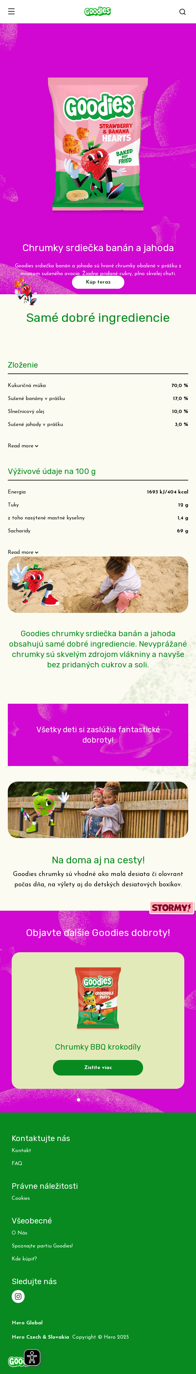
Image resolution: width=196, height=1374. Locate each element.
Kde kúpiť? (24, 1259)
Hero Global (27, 1323)
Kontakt (21, 1150)
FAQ (17, 1163)
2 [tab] (88, 1100)
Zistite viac (98, 1067)
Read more (20, 446)
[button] (182, 12)
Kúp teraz (98, 282)
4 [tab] (107, 1100)
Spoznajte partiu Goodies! (42, 1246)
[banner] (98, 11)
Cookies (21, 1198)
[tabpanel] (98, 1020)
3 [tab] (98, 1100)
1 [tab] (78, 1100)
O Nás (19, 1233)
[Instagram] (18, 1296)
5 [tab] (117, 1100)
